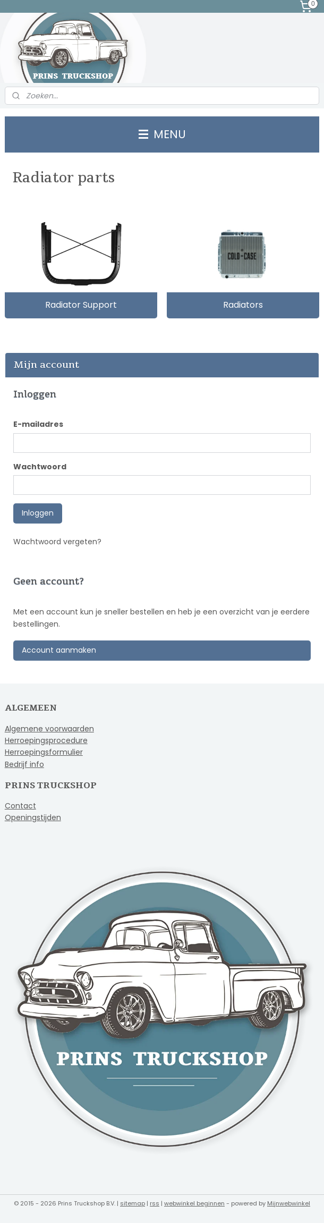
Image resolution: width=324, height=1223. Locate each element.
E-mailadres (38, 424)
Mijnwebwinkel (288, 1203)
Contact (20, 805)
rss (154, 1203)
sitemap (132, 1203)
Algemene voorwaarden (49, 728)
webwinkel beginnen (194, 1203)
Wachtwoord (39, 466)
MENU (162, 134)
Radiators (243, 305)
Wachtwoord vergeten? (57, 541)
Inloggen (38, 513)
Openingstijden (33, 817)
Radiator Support (81, 305)
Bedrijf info (24, 764)
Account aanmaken (59, 650)
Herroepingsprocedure (46, 740)
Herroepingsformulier (44, 752)
